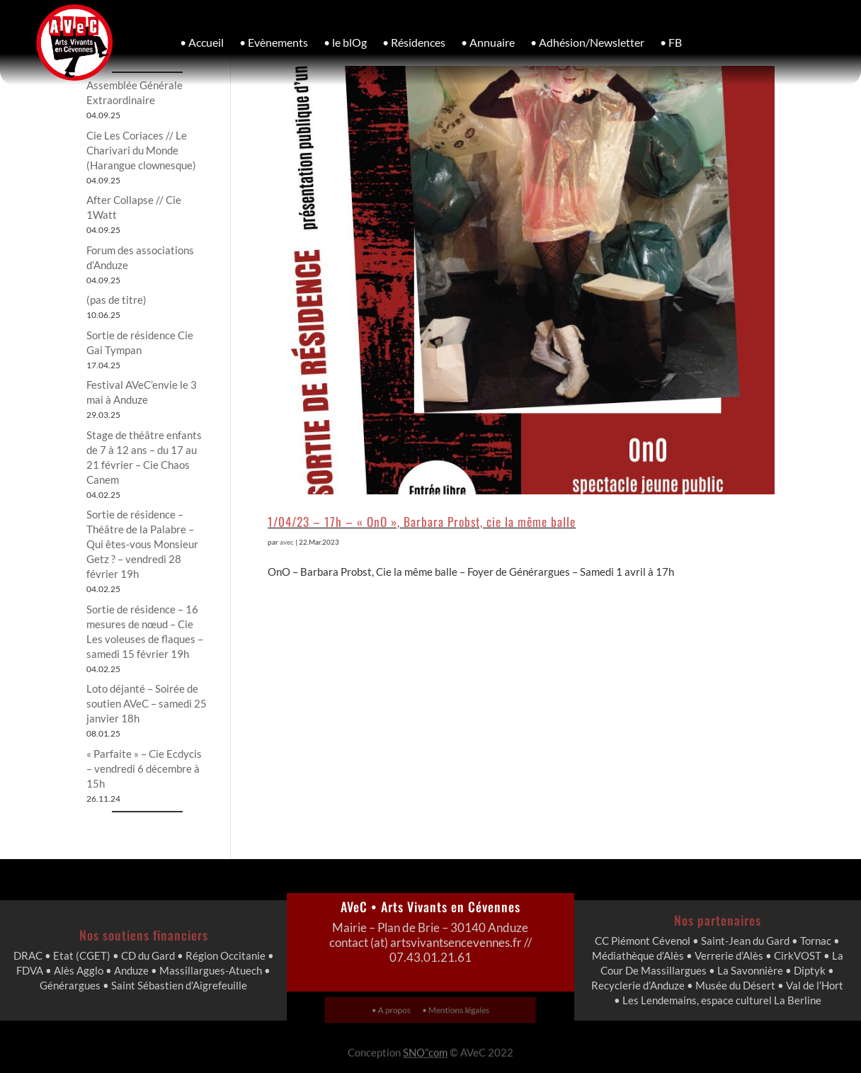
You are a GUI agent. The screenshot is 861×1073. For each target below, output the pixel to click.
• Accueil (202, 42)
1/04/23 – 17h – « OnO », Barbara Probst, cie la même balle (422, 521)
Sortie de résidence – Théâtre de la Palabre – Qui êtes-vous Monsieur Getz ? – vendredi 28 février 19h (142, 544)
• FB (671, 42)
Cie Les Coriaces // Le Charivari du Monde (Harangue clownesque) (141, 150)
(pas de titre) (116, 299)
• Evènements (273, 42)
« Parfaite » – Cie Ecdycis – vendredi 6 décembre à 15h (144, 768)
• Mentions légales (451, 1009)
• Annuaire (488, 42)
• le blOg (345, 42)
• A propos (398, 1009)
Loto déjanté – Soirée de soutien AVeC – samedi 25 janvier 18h (146, 703)
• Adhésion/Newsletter (587, 42)
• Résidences (413, 42)
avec (287, 542)
